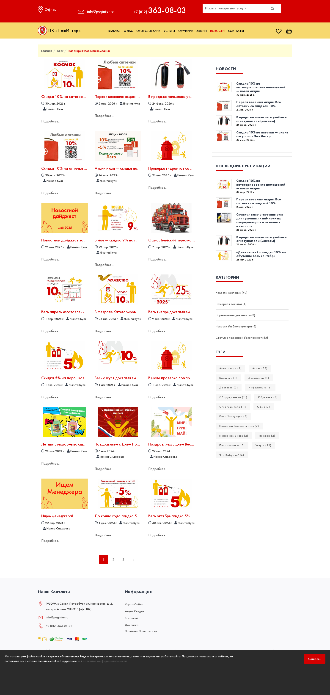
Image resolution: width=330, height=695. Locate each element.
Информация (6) (260, 387)
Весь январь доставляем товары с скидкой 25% (189, 311)
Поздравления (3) (232, 445)
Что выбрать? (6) (231, 455)
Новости (217, 31)
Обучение (185, 31)
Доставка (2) (228, 387)
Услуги (169, 31)
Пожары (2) (267, 435)
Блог (60, 51)
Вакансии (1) (228, 378)
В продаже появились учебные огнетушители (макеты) (261, 119)
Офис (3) (263, 407)
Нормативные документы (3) (235, 315)
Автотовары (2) (230, 368)
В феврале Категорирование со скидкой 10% (134, 311)
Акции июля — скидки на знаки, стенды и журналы (139, 168)
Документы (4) (258, 378)
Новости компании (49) (231, 293)
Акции (201, 31)
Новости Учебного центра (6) (236, 326)
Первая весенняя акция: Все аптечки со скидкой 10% (141, 96)
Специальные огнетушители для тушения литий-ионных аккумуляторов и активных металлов (259, 220)
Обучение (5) (268, 397)
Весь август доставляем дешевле (123, 376)
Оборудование (148, 31)
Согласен (314, 659)
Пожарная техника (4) (231, 304)
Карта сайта (134, 603)
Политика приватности (141, 629)
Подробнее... (51, 121)
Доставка (131, 623)
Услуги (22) (263, 445)
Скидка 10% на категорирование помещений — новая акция (260, 87)
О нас (128, 31)
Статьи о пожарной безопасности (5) (242, 337)
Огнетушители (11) (232, 407)
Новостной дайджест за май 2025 (71, 239)
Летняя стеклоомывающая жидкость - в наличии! (83, 443)
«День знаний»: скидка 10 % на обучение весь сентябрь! (261, 254)
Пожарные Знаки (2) (233, 435)
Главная (114, 31)
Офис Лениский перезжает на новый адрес (186, 239)
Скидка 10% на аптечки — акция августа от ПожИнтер (262, 134)
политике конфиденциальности (105, 661)
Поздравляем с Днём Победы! (121, 443)
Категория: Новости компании (89, 51)
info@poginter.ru (57, 616)
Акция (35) (259, 368)
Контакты (236, 31)
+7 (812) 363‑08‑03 (59, 624)
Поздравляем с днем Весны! (172, 443)
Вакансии (131, 616)
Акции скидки (134, 609)
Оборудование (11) (233, 397)
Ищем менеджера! (57, 514)
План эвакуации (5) (233, 416)
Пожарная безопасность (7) (239, 426)
